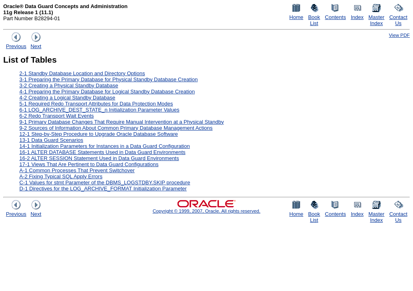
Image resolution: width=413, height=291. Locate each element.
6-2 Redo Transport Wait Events (56, 116)
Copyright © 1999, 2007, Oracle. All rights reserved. (206, 210)
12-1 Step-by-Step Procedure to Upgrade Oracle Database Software (98, 134)
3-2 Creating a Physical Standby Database (68, 85)
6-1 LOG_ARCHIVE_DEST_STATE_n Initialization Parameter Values (99, 110)
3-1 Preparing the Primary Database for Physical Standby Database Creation (108, 79)
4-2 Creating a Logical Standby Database (67, 98)
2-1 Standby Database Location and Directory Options (82, 73)
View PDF (399, 35)
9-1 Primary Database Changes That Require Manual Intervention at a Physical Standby (121, 122)
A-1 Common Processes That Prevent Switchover (77, 170)
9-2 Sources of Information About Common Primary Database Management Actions (116, 128)
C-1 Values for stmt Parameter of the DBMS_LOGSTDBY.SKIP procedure (104, 182)
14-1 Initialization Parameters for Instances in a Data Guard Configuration (104, 146)
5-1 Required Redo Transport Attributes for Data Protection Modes (96, 104)
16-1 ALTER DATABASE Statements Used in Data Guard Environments (102, 152)
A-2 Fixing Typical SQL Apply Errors (60, 176)
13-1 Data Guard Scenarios (51, 140)
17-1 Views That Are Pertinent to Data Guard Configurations (89, 164)
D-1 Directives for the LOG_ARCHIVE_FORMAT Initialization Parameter (103, 189)
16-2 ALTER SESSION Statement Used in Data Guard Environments (99, 158)
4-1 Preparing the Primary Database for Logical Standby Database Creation (107, 92)
